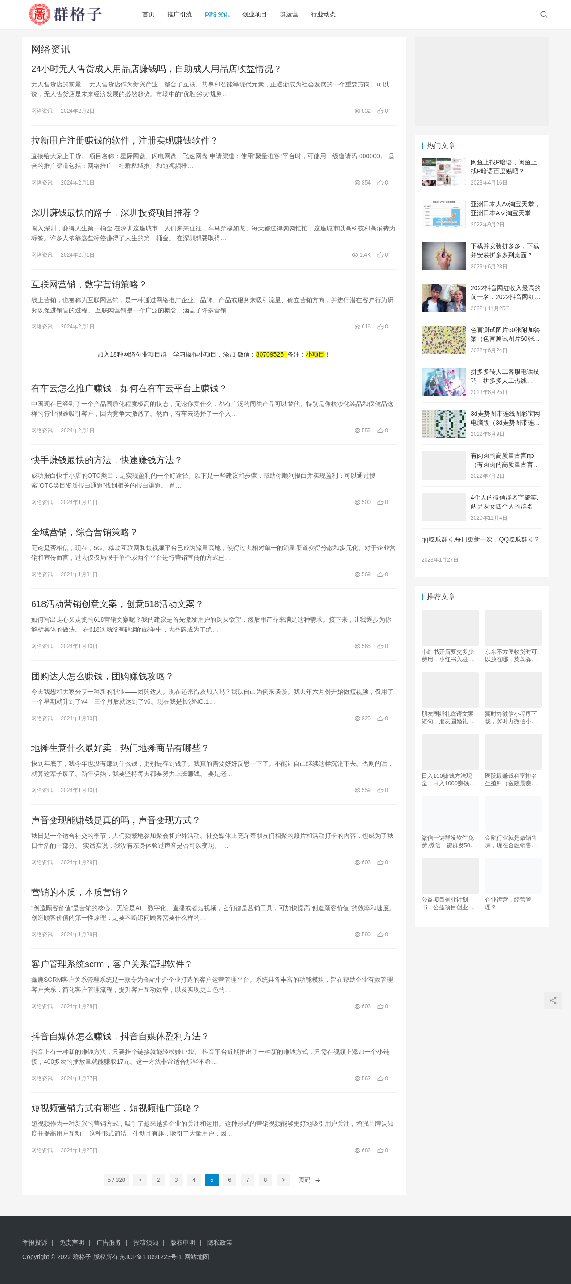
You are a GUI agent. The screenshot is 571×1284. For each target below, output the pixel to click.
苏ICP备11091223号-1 (151, 1256)
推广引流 (182, 14)
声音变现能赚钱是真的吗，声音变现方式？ (116, 822)
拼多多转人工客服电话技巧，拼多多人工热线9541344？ (505, 380)
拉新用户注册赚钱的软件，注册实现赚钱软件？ (125, 141)
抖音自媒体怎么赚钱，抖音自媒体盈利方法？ (120, 1039)
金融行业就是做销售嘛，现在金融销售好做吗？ (511, 841)
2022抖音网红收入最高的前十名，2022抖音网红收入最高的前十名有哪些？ (506, 296)
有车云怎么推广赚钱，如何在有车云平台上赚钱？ (129, 389)
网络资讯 (219, 14)
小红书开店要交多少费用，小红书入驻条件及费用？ (448, 655)
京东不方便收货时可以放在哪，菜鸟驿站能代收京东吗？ (511, 655)
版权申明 (182, 1242)
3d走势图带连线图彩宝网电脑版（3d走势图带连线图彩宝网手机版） (505, 422)
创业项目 (256, 14)
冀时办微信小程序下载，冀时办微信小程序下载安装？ (511, 717)
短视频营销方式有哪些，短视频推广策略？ (116, 1111)
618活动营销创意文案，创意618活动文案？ (117, 606)
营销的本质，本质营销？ (80, 894)
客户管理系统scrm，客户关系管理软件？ (112, 967)
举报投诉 (34, 1242)
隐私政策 (219, 1242)
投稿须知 (145, 1242)
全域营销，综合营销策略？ (84, 533)
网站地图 (196, 1256)
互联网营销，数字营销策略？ (89, 285)
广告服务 (108, 1242)
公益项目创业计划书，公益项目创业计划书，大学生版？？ (448, 903)
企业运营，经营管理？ (508, 903)
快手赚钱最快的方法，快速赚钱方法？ (107, 461)
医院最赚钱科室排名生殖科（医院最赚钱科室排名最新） (511, 779)
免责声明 (71, 1242)
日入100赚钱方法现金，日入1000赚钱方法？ (448, 779)
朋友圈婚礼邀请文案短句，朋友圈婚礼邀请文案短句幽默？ (448, 717)
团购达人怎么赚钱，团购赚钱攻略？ (102, 678)
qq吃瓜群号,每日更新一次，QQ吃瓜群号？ (481, 539)
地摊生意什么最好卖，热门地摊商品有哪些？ (120, 750)
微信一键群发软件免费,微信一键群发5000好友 (449, 841)
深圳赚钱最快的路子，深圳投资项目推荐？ (116, 213)
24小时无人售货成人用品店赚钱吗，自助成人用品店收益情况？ (156, 69)
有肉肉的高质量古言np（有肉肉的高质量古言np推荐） (505, 464)
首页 (151, 14)
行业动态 (325, 14)
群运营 (291, 14)
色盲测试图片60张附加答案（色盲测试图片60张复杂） (505, 338)
